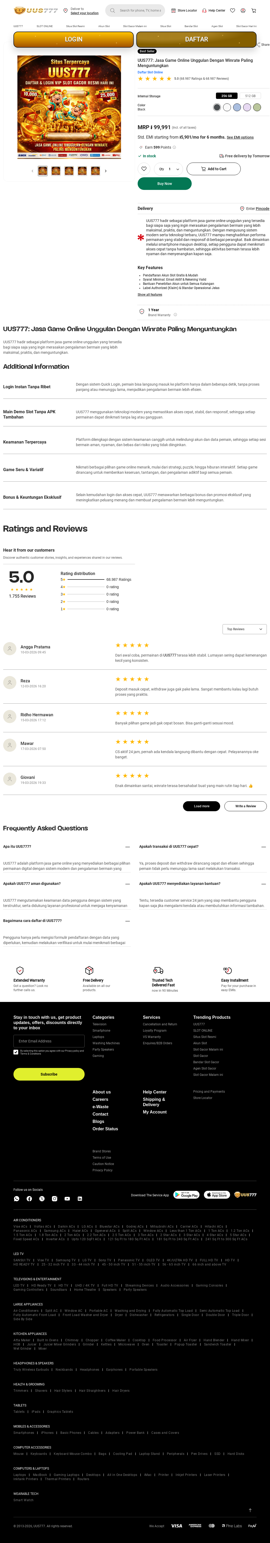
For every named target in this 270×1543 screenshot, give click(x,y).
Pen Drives (199, 1454)
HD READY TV (24, 1264)
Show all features (150, 294)
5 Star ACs (238, 1235)
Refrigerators (165, 1315)
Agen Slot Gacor (204, 1068)
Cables (93, 1433)
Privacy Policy (103, 1170)
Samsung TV (66, 1260)
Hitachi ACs (214, 1226)
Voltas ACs (42, 1226)
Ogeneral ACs (105, 1231)
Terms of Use (102, 1157)
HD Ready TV (41, 1285)
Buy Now (164, 183)
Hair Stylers (63, 1391)
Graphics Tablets (60, 1412)
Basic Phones (70, 1433)
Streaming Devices (139, 1285)
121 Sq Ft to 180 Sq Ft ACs (129, 1239)
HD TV (230, 1260)
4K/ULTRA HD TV (180, 1260)
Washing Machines (106, 1043)
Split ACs (130, 1231)
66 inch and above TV (209, 1264)
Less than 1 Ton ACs (185, 1231)
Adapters (112, 1433)
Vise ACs (20, 1226)
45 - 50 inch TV (114, 1264)
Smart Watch (23, 1500)
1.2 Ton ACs (240, 1231)
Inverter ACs (55, 1239)
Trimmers (20, 1391)
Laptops (98, 1037)
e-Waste (101, 1107)
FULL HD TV (209, 1260)
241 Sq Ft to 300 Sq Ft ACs (226, 1239)
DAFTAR (196, 39)
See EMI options (240, 137)
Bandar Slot (191, 26)
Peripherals (176, 1454)
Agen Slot (217, 26)
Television (100, 1024)
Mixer (42, 1348)
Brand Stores (102, 1151)
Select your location (85, 13)
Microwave (126, 1344)
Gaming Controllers (28, 1290)
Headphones (89, 1369)
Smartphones (23, 1433)
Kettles (106, 1344)
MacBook (40, 1475)
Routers (83, 1479)
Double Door (215, 1315)
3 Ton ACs (146, 1235)
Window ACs (153, 1231)
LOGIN (73, 39)
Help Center (217, 10)
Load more (201, 806)
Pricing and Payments (209, 1091)
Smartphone (101, 1030)
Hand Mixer (240, 1340)
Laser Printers (214, 1475)
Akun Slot (104, 26)
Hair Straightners (92, 1391)
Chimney (72, 1340)
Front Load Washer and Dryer (85, 1315)
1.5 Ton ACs (22, 1235)
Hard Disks (236, 1454)
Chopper (92, 1340)
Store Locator (187, 10)
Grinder (88, 1344)
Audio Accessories (175, 1285)
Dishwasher (139, 1315)
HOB (16, 1344)
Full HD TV (110, 1285)
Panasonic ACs (25, 1231)
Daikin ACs (66, 1226)
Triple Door (240, 1315)
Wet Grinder (22, 1348)
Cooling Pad (122, 1454)
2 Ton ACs (72, 1235)
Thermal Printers (58, 1479)
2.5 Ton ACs (121, 1235)
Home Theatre (85, 1290)
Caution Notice (103, 1164)
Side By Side (22, 1319)
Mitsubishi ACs (161, 1226)
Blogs (98, 1121)
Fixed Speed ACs (26, 1239)
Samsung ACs (55, 1231)
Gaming (98, 1056)
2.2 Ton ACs (96, 1235)
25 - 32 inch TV (53, 1264)
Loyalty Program (155, 1030)
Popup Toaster (186, 1344)
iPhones (47, 1433)
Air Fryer (190, 1340)
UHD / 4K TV (85, 1285)
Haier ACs (80, 1231)
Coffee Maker (115, 1340)
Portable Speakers (143, 1369)
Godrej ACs (134, 1226)
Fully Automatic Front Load (34, 1315)
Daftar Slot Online (150, 72)
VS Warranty (152, 1037)
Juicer (32, 1344)
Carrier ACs (189, 1226)
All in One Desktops (122, 1475)
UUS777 (18, 26)
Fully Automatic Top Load (173, 1311)
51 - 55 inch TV (144, 1264)
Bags (102, 1454)
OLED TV (153, 1260)
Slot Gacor (200, 1056)
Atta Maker (21, 1340)
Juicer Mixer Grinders (60, 1344)
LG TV (87, 1260)
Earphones (114, 1369)
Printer (163, 1475)
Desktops (93, 1475)
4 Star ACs (215, 1235)
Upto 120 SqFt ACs (86, 1239)
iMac (148, 1475)
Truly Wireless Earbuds (31, 1369)
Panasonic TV (129, 1260)
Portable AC (98, 1311)
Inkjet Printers (186, 1475)
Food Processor (165, 1340)
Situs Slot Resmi (75, 26)
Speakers (110, 1290)
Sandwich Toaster (218, 1344)
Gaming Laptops (66, 1475)
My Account (155, 1112)
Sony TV (105, 1260)
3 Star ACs (192, 1235)
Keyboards (39, 1454)
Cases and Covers (165, 1433)
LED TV (19, 1285)
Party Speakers (103, 1049)
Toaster (162, 1344)
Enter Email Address (35, 1041)
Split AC (51, 1311)
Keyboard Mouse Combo (73, 1454)
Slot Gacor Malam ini (135, 26)
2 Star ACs (168, 1235)
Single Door (190, 1315)
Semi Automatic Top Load (220, 1311)
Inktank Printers (25, 1479)
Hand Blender (214, 1340)
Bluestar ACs (109, 1226)
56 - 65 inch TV (174, 1264)
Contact (100, 1114)
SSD (217, 1454)
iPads (36, 1412)
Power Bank (135, 1433)
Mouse (18, 1454)
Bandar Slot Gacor (206, 1062)
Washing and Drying (130, 1311)
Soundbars (58, 1290)
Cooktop (139, 1340)
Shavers (41, 1391)
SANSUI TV (22, 1260)
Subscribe (49, 1074)
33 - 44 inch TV (83, 1264)
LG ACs (87, 1226)
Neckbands (64, 1369)
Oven (146, 1344)
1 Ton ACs (216, 1231)
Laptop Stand (149, 1454)
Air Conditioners (25, 1311)
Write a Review (245, 806)
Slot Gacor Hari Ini (246, 26)
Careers (100, 1099)
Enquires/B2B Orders (157, 1043)
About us (102, 1092)
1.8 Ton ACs (48, 1235)
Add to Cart (213, 169)
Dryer (119, 1315)
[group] (227, 96)
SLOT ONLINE (45, 26)
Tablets (19, 1412)
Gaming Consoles (209, 1285)
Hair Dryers (121, 1391)
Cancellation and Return (160, 1024)
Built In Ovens (47, 1340)
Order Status (105, 1129)
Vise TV (43, 1260)
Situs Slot (165, 26)
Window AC (74, 1311)
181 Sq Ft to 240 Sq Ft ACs (178, 1239)
